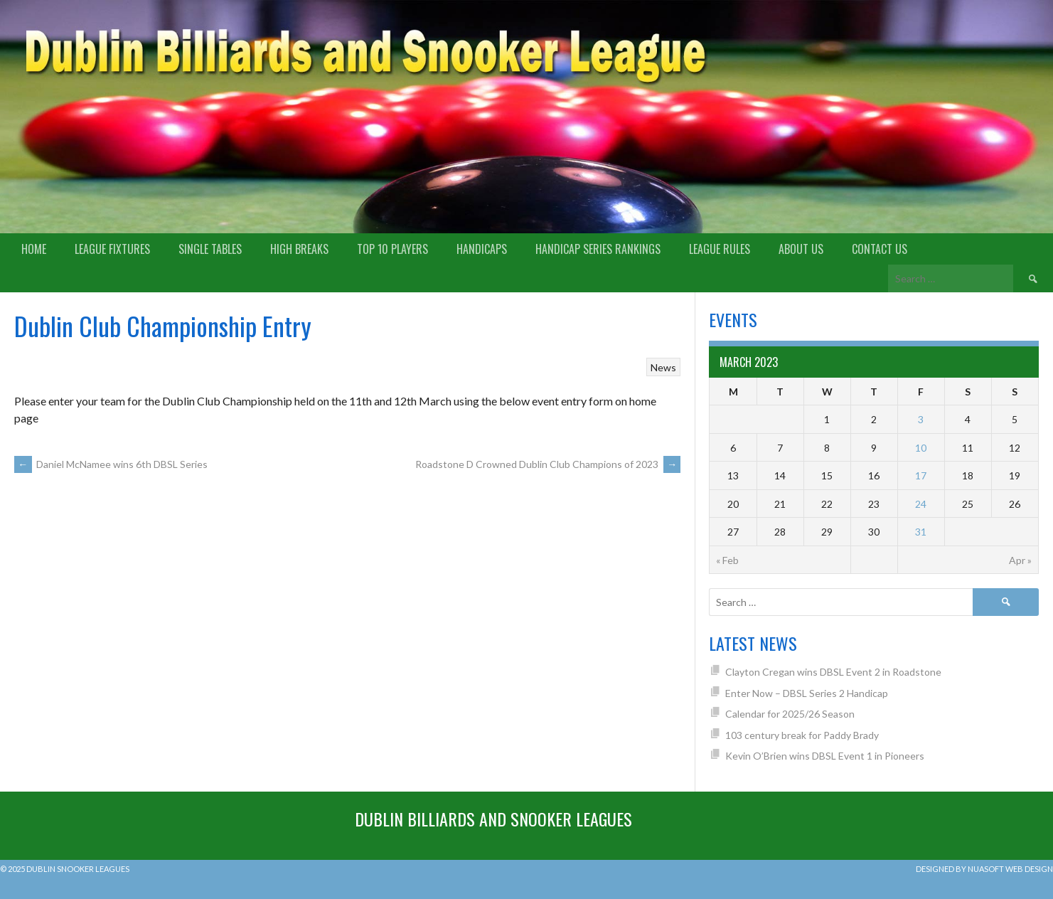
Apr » (1020, 560)
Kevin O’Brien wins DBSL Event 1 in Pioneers (824, 756)
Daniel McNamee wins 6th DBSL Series (111, 464)
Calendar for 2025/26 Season (790, 714)
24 (920, 504)
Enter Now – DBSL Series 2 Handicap (806, 693)
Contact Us (879, 248)
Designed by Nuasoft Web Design (984, 868)
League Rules (719, 248)
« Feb (727, 560)
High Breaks (299, 248)
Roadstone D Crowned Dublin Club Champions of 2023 (547, 464)
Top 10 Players (392, 248)
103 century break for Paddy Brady (802, 735)
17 (920, 475)
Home (33, 248)
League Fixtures (112, 248)
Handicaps (481, 248)
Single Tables (210, 248)
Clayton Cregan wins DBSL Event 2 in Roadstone (833, 672)
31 (920, 532)
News (663, 367)
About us (801, 248)
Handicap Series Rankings (598, 248)
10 (920, 448)
